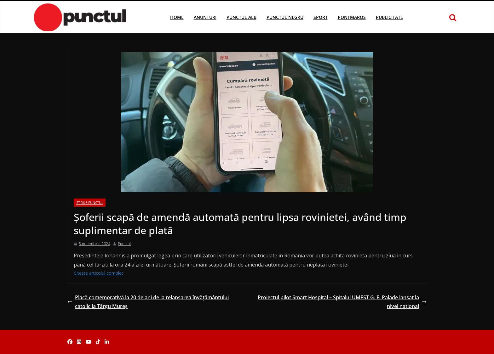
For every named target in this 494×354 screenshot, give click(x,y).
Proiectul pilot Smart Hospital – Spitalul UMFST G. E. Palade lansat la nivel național (342, 302)
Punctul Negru (285, 17)
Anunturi (205, 17)
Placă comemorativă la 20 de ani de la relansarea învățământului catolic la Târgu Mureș (148, 302)
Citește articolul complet (98, 273)
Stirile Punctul (89, 202)
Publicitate (389, 17)
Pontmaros (352, 17)
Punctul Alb (241, 17)
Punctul (124, 243)
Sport (320, 17)
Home (177, 17)
